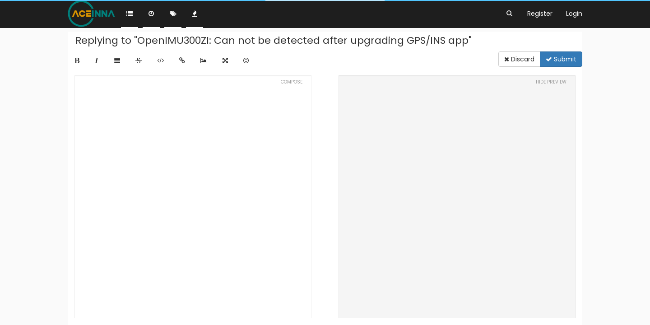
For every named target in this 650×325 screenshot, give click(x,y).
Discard (519, 59)
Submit (561, 59)
